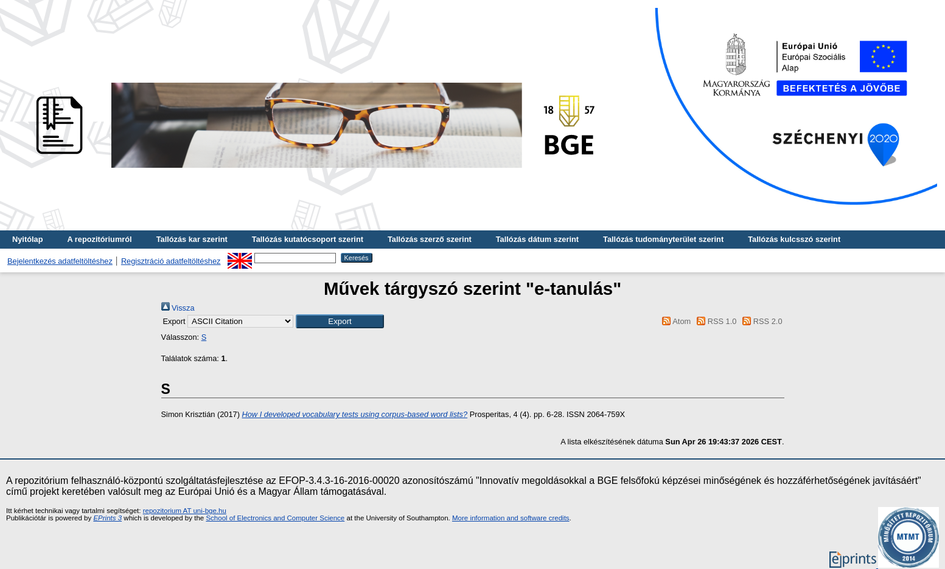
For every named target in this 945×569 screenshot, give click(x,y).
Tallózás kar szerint (192, 239)
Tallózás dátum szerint (537, 239)
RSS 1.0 (715, 321)
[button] (340, 321)
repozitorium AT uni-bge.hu (184, 510)
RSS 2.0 (761, 321)
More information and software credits (511, 518)
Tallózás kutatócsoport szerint (307, 239)
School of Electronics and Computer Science (275, 518)
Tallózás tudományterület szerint (663, 239)
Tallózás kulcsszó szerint (794, 239)
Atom (674, 321)
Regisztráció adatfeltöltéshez (171, 261)
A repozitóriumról (99, 239)
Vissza (178, 307)
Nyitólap (27, 239)
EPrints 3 (107, 518)
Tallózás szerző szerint (430, 239)
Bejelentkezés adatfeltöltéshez (60, 261)
